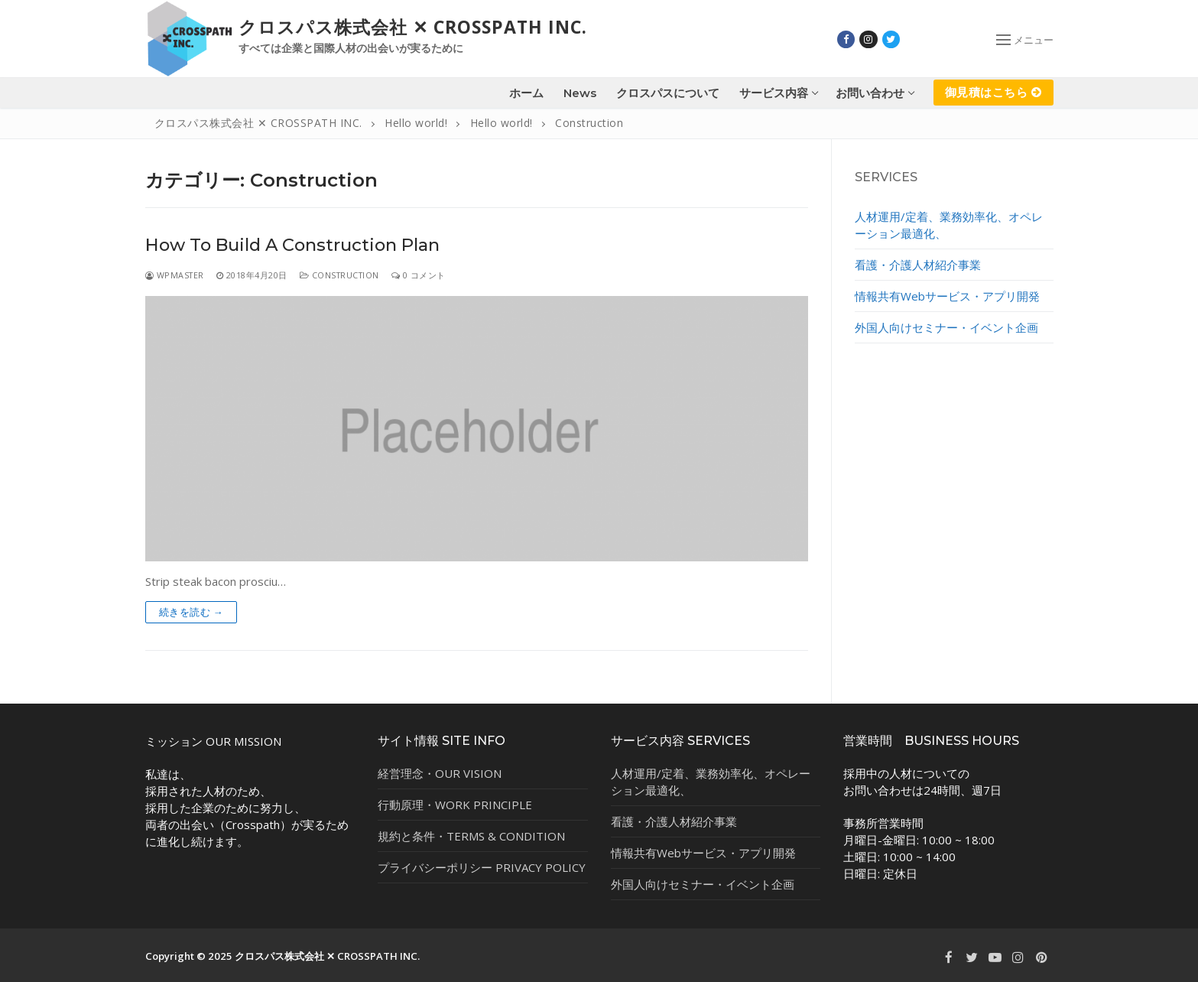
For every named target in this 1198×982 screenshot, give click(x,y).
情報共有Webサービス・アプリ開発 (947, 296)
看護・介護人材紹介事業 (918, 264)
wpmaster (174, 275)
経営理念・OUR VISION (440, 773)
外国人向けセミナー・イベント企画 (946, 327)
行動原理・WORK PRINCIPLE (455, 804)
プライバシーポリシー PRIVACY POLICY (482, 867)
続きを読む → (191, 612)
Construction (339, 275)
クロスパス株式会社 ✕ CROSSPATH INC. (413, 27)
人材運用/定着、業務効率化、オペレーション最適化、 (949, 225)
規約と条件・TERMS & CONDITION (471, 836)
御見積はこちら (993, 91)
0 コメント (418, 275)
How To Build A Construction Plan (292, 245)
